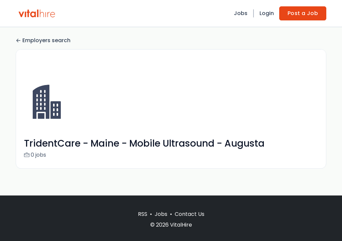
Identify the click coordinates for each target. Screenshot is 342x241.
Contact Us (189, 214)
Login (267, 13)
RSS (142, 214)
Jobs (240, 13)
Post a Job (303, 13)
